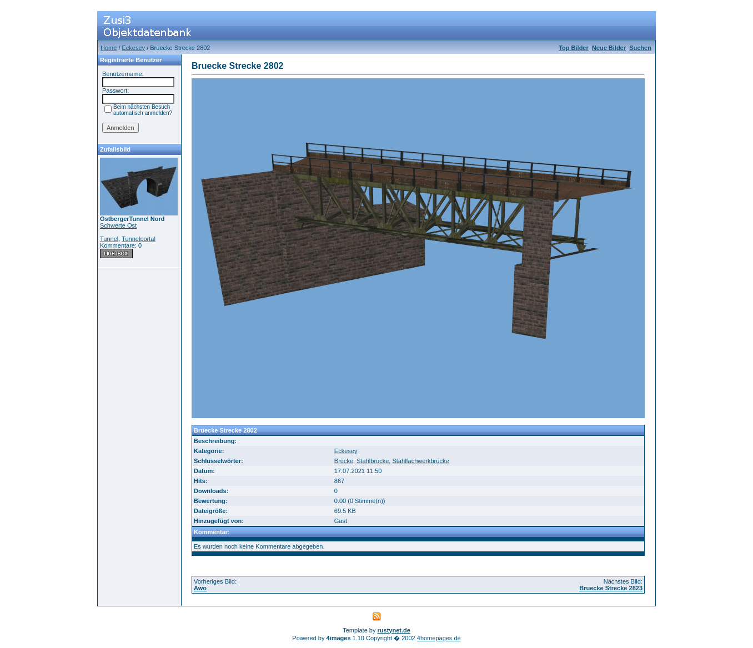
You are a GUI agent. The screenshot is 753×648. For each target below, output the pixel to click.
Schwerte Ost (118, 225)
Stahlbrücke (373, 461)
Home (109, 47)
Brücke (343, 461)
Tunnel (109, 238)
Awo (200, 588)
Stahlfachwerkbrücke (420, 461)
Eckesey (133, 47)
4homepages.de (439, 638)
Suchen (640, 47)
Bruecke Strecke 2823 (610, 588)
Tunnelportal (138, 238)
